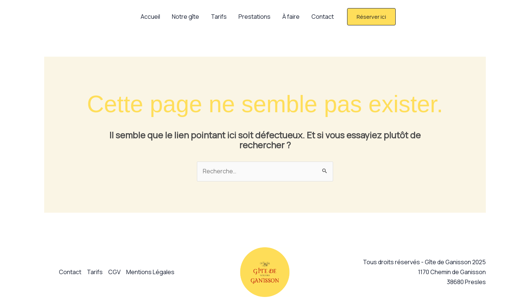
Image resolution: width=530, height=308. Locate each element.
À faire (291, 17)
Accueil (150, 17)
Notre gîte (185, 17)
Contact (322, 17)
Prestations (255, 17)
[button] (371, 16)
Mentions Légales (150, 272)
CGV (114, 272)
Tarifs (219, 17)
